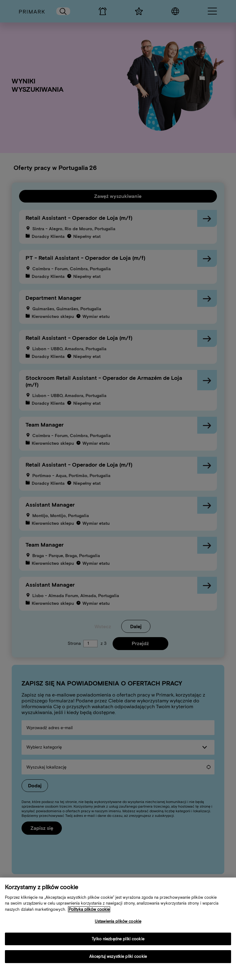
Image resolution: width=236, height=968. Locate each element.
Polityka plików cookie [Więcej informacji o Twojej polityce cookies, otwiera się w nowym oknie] (89, 912)
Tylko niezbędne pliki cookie (118, 942)
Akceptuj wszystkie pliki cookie (118, 960)
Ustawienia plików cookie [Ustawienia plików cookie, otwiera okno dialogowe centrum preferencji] (118, 925)
